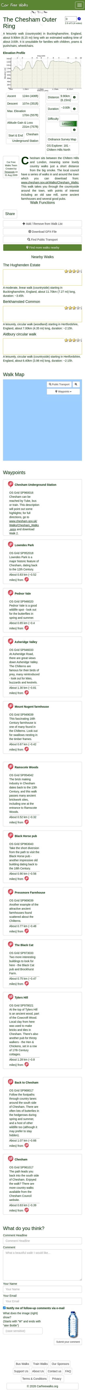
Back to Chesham (22, 1082)
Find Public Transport (42, 239)
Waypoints (63, 391)
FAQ (68, 1371)
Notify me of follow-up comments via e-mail (35, 1308)
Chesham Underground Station (31, 484)
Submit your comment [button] (68, 1341)
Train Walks (40, 1363)
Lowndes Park (20, 545)
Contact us (54, 1371)
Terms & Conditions (34, 1378)
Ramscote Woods (22, 767)
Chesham (17, 1159)
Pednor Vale (19, 593)
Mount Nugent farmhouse (28, 706)
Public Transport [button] (59, 384)
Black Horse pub (22, 836)
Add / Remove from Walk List (42, 223)
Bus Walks (22, 1363)
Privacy (56, 1378)
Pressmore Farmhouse (26, 892)
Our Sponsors (60, 1363)
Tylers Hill (17, 997)
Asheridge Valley (22, 642)
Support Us (21, 1371)
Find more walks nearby (42, 247)
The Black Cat (20, 945)
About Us (38, 1371)
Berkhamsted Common (21, 302)
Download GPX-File (42, 231)
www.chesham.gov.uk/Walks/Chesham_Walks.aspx (24, 525)
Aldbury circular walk (19, 334)
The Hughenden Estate (21, 265)
